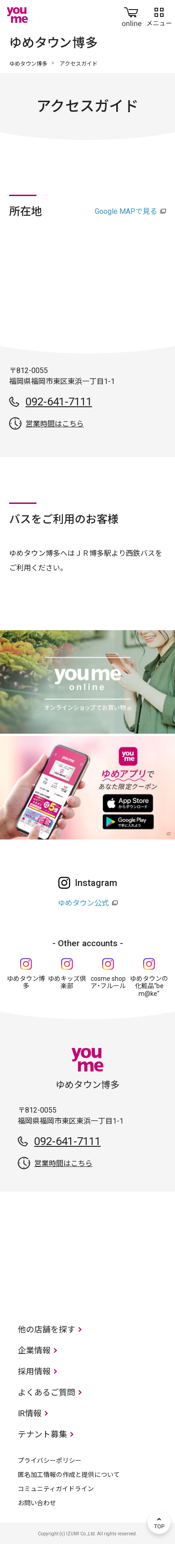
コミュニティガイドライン (56, 1488)
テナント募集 (42, 1434)
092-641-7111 (59, 401)
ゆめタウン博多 (28, 64)
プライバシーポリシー (50, 1460)
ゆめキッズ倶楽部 (67, 982)
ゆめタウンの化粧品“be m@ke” (149, 986)
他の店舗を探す (46, 1329)
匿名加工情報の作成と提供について (69, 1474)
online (131, 15)
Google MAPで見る (126, 211)
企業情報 (34, 1350)
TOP (159, 1522)
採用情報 (34, 1371)
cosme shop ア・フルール (108, 982)
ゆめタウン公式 (83, 903)
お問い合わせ (37, 1503)
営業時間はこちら (55, 424)
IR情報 (29, 1413)
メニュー (159, 15)
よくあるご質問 (46, 1392)
